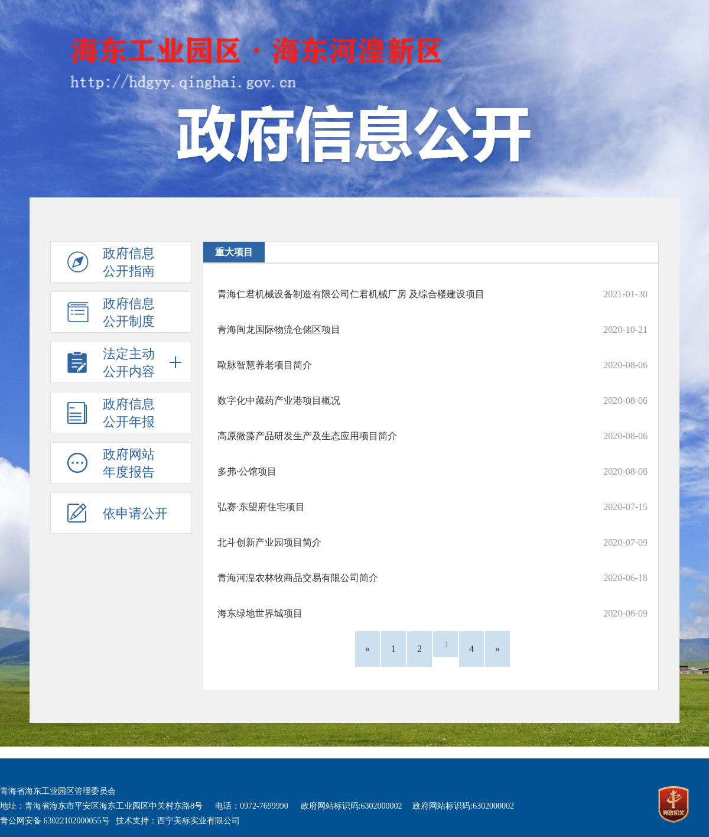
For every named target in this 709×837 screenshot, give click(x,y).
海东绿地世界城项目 (260, 613)
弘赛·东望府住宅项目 (261, 507)
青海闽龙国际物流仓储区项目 (278, 330)
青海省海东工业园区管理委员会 (58, 791)
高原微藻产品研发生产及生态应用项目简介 (307, 436)
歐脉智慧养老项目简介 (264, 365)
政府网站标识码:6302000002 (351, 806)
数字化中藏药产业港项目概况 (278, 400)
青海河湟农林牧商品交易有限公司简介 (297, 578)
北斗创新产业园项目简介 (269, 542)
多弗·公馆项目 (247, 471)
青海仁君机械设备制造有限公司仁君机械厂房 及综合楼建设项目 (350, 294)
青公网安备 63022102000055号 (55, 820)
